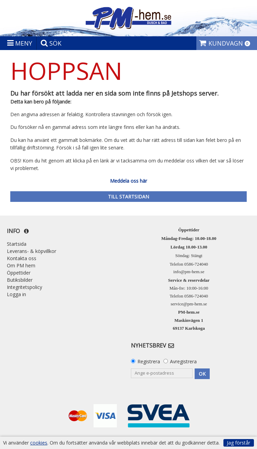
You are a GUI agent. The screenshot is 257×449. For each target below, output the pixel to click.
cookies (38, 443)
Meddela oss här (128, 181)
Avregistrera (183, 361)
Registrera (148, 361)
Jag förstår (238, 442)
